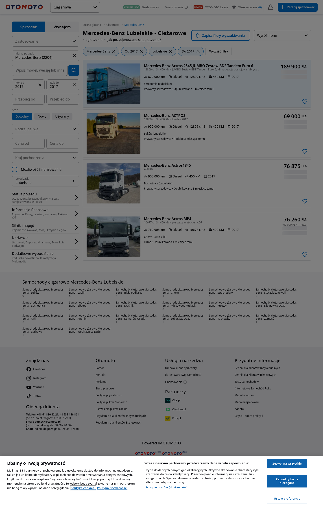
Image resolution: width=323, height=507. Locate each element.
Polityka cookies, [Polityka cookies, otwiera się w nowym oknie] (83, 488)
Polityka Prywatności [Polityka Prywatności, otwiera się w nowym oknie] (112, 488)
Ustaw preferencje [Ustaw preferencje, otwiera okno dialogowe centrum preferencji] (287, 498)
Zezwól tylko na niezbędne (287, 481)
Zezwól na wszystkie (287, 463)
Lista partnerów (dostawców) (166, 487)
